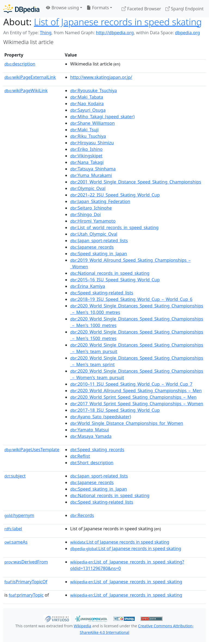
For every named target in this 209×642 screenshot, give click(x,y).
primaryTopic (26, 595)
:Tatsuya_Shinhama (93, 169)
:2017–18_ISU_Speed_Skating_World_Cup (115, 410)
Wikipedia (82, 625)
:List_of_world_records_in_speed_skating (114, 227)
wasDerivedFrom (26, 562)
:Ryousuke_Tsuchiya (93, 91)
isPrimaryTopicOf (25, 582)
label (13, 529)
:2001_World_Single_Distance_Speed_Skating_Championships (135, 182)
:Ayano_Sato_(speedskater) (100, 417)
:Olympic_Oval (88, 188)
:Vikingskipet (86, 156)
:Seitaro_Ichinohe (91, 208)
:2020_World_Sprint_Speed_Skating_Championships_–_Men (133, 397)
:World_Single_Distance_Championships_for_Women (126, 423)
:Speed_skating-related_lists (101, 293)
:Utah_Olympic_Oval (93, 234)
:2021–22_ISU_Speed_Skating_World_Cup (115, 195)
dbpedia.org (187, 33)
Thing (45, 33)
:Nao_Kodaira (87, 104)
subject (15, 476)
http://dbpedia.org (115, 33)
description (19, 64)
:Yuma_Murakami (91, 175)
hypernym (19, 515)
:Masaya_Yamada (91, 436)
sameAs (15, 542)
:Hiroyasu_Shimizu (92, 143)
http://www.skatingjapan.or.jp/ (101, 77)
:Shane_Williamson (92, 123)
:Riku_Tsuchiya (88, 136)
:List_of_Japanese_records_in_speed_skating (126, 582)
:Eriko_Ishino (86, 149)
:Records (82, 515)
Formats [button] (98, 8)
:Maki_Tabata (86, 97)
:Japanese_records (92, 247)
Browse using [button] (62, 8)
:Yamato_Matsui (89, 430)
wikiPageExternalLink (30, 77)
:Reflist (80, 456)
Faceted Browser (141, 9)
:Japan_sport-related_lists (99, 241)
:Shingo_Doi (85, 214)
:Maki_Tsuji (84, 130)
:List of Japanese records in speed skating (119, 542)
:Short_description (91, 463)
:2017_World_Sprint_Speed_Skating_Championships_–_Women (136, 404)
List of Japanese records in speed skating (118, 21)
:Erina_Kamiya (87, 286)
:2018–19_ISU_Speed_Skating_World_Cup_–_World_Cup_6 (131, 299)
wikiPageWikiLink (26, 91)
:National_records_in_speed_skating (109, 273)
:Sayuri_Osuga (88, 110)
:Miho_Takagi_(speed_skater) (102, 117)
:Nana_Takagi (87, 162)
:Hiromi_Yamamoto (93, 221)
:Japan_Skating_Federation (100, 201)
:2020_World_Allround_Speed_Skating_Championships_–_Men (136, 391)
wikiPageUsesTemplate (31, 450)
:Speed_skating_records (97, 450)
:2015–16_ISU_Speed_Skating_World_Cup (115, 280)
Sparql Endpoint (184, 9)
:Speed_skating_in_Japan (98, 254)
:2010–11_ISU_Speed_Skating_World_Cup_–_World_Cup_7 (131, 384)
